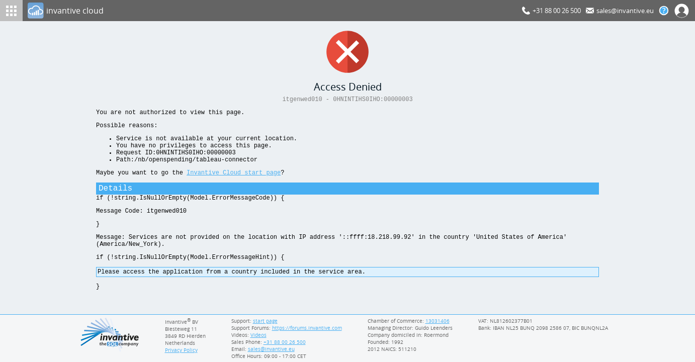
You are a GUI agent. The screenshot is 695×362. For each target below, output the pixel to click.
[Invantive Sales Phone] (283, 341)
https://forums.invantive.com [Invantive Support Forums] (307, 327)
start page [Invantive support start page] (265, 320)
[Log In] (273, 11)
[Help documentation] (664, 11)
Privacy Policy (181, 349)
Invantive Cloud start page (234, 184)
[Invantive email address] (269, 348)
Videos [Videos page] (258, 334)
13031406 (438, 320)
